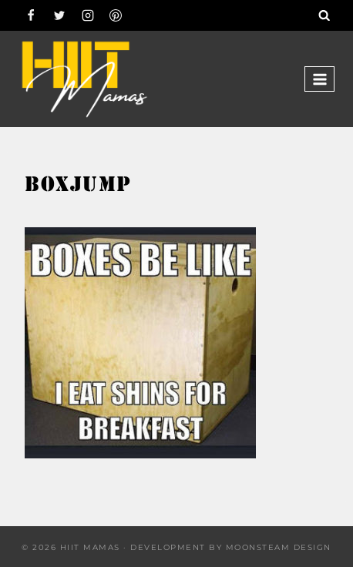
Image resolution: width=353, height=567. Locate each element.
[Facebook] (30, 15)
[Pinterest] (115, 15)
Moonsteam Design (278, 547)
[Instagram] (88, 15)
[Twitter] (59, 15)
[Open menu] (319, 79)
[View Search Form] (324, 15)
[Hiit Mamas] (84, 79)
